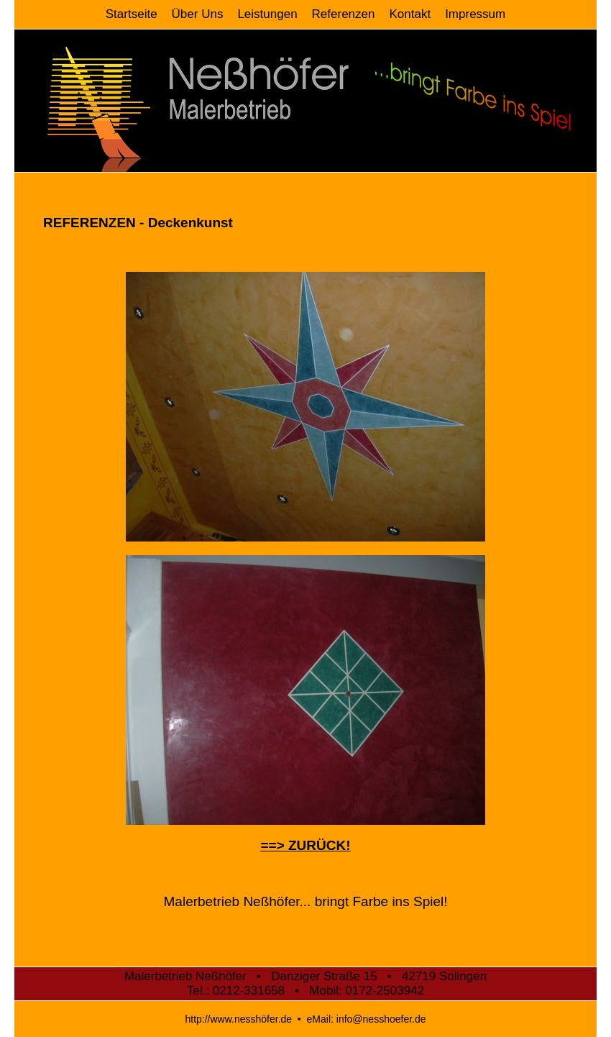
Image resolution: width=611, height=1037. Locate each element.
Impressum (475, 14)
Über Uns (198, 14)
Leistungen (267, 14)
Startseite (131, 14)
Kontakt (410, 14)
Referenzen (343, 14)
